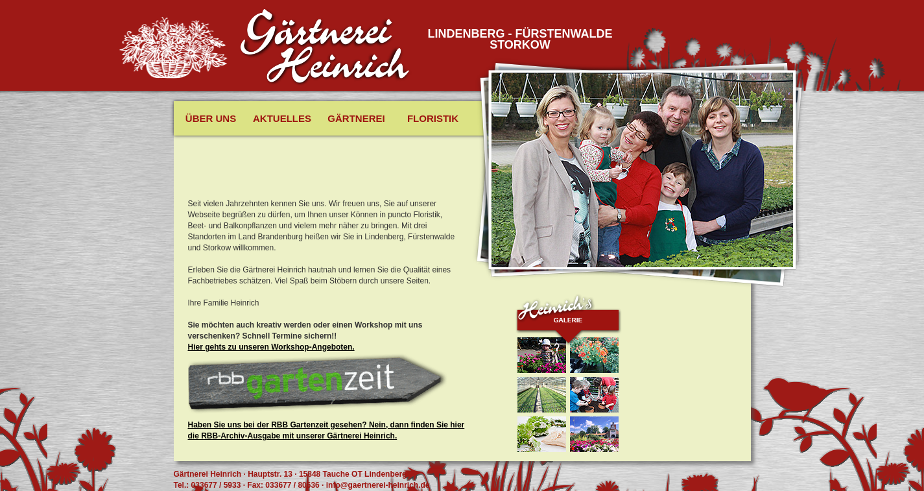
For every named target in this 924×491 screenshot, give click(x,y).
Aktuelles (282, 118)
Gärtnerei (356, 118)
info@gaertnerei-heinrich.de (378, 485)
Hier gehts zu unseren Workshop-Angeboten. (271, 347)
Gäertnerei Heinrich (325, 47)
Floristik (432, 118)
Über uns (210, 118)
